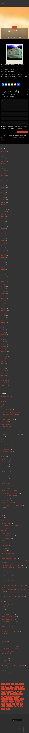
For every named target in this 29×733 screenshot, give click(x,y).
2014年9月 (3, 257)
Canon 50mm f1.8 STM (7, 409)
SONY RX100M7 (6, 663)
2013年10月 (4, 281)
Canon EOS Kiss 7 (6, 446)
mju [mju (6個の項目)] (15, 689)
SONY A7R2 (5, 639)
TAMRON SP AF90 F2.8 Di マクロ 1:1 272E (12, 565)
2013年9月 (3, 284)
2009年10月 (4, 385)
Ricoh (2, 601)
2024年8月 (3, 151)
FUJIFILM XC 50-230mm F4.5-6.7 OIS (11, 488)
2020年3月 (3, 170)
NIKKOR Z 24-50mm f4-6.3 (8, 535)
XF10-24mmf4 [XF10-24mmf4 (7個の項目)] (9, 696)
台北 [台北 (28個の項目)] (17, 703)
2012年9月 (3, 313)
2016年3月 (3, 223)
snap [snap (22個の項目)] (20, 691)
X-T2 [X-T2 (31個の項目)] (3, 696)
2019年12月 (4, 178)
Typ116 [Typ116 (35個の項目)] (16, 694)
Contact (8, 721)
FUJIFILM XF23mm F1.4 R (8, 500)
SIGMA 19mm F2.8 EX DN (8, 614)
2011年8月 (3, 332)
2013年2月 (3, 301)
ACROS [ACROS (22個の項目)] (7, 684)
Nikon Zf (4, 543)
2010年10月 (4, 356)
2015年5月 (3, 238)
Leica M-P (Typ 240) (7, 523)
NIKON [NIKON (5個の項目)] (3, 691)
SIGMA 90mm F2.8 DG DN (8, 624)
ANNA (2, 399)
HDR (2, 515)
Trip (2, 670)
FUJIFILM (3, 456)
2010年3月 (3, 373)
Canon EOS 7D (5, 424)
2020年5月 (3, 166)
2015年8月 (3, 231)
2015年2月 (3, 245)
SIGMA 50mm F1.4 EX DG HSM (9, 621)
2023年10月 (4, 158)
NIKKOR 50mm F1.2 (7, 533)
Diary (14, 27)
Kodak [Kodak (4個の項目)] (17, 686)
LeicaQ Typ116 (5, 528)
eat (1, 439)
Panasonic (3, 577)
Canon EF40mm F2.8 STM (8, 419)
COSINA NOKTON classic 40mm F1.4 (11, 432)
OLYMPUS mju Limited (7, 451)
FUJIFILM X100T (6, 483)
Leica (2, 520)
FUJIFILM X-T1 (5, 473)
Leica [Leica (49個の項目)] (21, 686)
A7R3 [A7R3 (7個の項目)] (3, 684)
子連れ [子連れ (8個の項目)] (3, 706)
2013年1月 (3, 303)
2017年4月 (3, 197)
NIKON (2, 530)
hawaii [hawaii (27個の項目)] (12, 686)
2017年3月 (3, 199)
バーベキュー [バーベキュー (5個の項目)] (4, 701)
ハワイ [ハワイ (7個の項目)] (22, 698)
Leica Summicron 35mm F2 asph (10, 525)
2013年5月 (3, 293)
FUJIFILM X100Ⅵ (6, 486)
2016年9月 (3, 211)
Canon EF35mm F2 (6, 417)
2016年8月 (3, 214)
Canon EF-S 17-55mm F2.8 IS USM (10, 412)
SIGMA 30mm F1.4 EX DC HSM (9, 616)
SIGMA (2, 609)
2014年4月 (3, 267)
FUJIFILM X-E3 (5, 464)
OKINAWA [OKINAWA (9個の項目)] (9, 691)
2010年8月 (3, 361)
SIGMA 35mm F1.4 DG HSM (8, 619)
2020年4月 (3, 168)
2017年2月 (3, 202)
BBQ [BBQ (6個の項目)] (12, 684)
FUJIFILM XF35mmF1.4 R (8, 502)
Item (2, 517)
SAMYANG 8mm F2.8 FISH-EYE (9, 558)
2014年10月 (4, 255)
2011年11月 (3, 325)
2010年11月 (4, 354)
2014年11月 (3, 252)
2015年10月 (4, 226)
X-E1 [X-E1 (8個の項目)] (21, 694)
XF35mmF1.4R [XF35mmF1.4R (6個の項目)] (5, 698)
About (24, 718)
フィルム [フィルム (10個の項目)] (11, 701)
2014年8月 (3, 260)
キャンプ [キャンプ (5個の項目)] (17, 698)
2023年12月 (4, 154)
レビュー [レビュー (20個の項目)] (8, 703)
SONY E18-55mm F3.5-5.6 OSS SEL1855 (11, 651)
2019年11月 (3, 180)
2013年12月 (3, 276)
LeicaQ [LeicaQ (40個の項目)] (3, 689)
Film (2, 441)
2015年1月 (3, 248)
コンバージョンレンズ (7, 575)
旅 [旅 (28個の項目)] (14, 706)
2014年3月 (3, 269)
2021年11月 (3, 161)
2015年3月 (3, 243)
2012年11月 (3, 308)
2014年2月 (3, 272)
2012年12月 (3, 305)
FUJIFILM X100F (6, 481)
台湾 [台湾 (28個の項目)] (21, 703)
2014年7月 (3, 262)
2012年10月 (4, 310)
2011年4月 (3, 341)
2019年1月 (3, 190)
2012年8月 (3, 315)
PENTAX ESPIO (5, 454)
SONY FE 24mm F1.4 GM (8, 653)
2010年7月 (3, 363)
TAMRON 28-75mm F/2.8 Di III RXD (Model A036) (13, 665)
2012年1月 (3, 320)
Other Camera (4, 545)
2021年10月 (4, 163)
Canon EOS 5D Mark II (7, 421)
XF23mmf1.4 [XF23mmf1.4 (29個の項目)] (16, 696)
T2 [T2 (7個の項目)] (8, 694)
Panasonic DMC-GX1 (7, 580)
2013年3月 (3, 298)
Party (2, 599)
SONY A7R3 (5, 641)
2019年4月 (3, 182)
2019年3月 (3, 185)
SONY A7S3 (5, 643)
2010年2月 (3, 375)
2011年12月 (3, 322)
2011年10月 (4, 327)
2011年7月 (3, 334)
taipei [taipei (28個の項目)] (12, 694)
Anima (14, 729)
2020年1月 (3, 175)
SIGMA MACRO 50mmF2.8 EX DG (10, 628)
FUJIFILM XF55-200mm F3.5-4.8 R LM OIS (12, 505)
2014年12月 (4, 250)
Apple (2, 401)
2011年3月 (3, 344)
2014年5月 (3, 264)
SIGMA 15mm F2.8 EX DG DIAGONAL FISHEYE (13, 612)
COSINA (3, 429)
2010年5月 (3, 368)
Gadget (3, 507)
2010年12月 (4, 351)
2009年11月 (4, 382)
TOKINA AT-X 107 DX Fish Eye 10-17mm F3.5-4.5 (13, 567)
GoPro (2, 510)
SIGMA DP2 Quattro (6, 626)
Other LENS (4, 550)
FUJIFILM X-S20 (6, 471)
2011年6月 (3, 337)
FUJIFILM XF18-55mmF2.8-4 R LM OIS (11, 498)
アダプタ (4, 570)
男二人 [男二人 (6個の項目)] (3, 708)
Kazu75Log (4, 3)
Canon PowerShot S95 (7, 426)
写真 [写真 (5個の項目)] (13, 703)
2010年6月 (3, 366)
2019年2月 (3, 187)
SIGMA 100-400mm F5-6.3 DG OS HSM (10, 631)
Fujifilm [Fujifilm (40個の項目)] (7, 686)
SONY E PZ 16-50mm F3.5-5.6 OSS (10, 646)
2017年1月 (3, 204)
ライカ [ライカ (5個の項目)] (3, 703)
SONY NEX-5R (5, 658)
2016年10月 (4, 209)
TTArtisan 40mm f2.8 (6, 672)
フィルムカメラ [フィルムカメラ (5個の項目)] (18, 701)
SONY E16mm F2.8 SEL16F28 (9, 648)
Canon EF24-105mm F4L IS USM (10, 414)
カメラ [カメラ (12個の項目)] (11, 698)
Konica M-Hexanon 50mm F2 (9, 556)
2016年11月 (4, 207)
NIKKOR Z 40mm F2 (7, 538)
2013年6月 (3, 291)
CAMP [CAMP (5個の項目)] (16, 684)
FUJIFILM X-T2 (5, 476)
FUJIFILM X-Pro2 (6, 469)
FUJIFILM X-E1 (5, 459)
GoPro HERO (5, 513)
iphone (3, 404)
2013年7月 (3, 288)
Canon (2, 406)
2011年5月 (3, 339)
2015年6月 (3, 235)
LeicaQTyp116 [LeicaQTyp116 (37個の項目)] (10, 689)
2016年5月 (3, 221)
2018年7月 (3, 192)
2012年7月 (3, 317)
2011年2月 (3, 346)
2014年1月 (3, 274)
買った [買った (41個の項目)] (8, 708)
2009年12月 (4, 380)
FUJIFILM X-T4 (5, 478)
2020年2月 (3, 173)
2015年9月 (3, 228)
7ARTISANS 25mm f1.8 (7, 553)
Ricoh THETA (5, 606)
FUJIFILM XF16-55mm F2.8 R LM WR (11, 493)
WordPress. (19, 729)
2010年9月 (3, 358)
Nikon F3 (4, 540)
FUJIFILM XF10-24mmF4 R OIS (9, 490)
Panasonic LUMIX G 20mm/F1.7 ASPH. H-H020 (13, 596)
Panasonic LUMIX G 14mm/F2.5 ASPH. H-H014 (13, 594)
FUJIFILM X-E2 (5, 461)
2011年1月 (3, 349)
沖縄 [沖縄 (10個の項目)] (21, 706)
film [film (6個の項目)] (2, 686)
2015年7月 (3, 233)
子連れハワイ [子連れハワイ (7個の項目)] (9, 706)
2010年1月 (3, 378)
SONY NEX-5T (5, 660)
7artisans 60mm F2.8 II (6, 396)
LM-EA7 (5, 573)
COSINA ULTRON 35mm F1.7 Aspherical (11, 434)
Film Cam (3, 444)
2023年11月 (3, 156)
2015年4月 (3, 240)
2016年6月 (3, 219)
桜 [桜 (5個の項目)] (17, 706)
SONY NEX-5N (5, 655)
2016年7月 (3, 216)
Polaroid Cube (5, 548)
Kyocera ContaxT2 (6, 449)
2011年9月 (3, 329)
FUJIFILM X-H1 (5, 466)
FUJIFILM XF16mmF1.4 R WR (9, 495)
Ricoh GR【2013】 (6, 604)
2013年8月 (3, 286)
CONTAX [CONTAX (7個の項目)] (22, 684)
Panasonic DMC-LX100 (7, 583)
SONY (2, 636)
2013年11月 (3, 279)
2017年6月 (3, 194)
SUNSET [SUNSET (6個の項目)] (3, 694)
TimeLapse (3, 668)
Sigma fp (3, 633)
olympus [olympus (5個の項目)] (15, 691)
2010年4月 (3, 370)
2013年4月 (3, 296)
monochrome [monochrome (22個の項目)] (21, 689)
